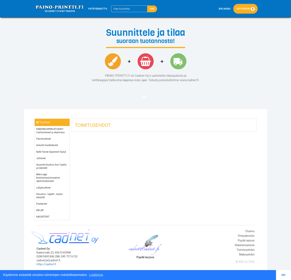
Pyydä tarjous (246, 240)
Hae (152, 8)
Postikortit (41, 204)
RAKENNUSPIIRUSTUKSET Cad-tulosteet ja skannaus (50, 131)
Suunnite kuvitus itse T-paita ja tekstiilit (51, 166)
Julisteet (41, 158)
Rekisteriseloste (245, 245)
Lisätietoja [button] (96, 274)
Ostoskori (245, 8)
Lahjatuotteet (43, 187)
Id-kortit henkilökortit (47, 145)
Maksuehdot (247, 254)
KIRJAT (40, 210)
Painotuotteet (43, 138)
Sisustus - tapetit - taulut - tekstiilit (50, 196)
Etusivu (250, 231)
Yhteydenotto (97, 8)
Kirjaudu (224, 8)
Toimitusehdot (246, 249)
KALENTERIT (43, 216)
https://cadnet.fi (46, 264)
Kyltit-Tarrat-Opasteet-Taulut (51, 152)
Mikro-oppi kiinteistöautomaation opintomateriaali (48, 177)
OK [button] (283, 274)
